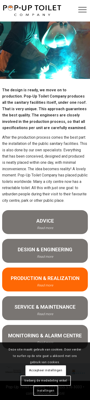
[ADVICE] (45, 222)
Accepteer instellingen (45, 370)
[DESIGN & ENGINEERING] (45, 251)
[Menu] (80, 9)
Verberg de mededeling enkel (45, 380)
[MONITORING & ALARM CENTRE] (45, 337)
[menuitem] (78, 9)
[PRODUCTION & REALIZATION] (45, 279)
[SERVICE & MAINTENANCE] (45, 308)
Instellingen (45, 390)
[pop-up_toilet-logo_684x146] (32, 10)
